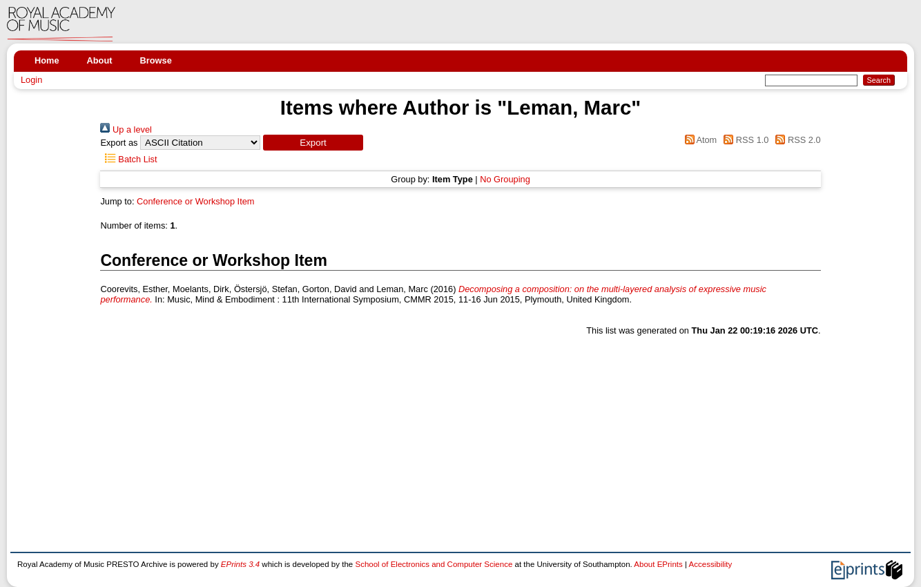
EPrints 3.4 (240, 564)
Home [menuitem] (47, 60)
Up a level (125, 129)
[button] (313, 143)
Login (31, 80)
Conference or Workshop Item (195, 201)
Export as (118, 142)
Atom (698, 140)
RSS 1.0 (744, 140)
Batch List (128, 159)
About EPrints (658, 564)
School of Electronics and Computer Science (433, 564)
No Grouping (505, 179)
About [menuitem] (100, 60)
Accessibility (711, 564)
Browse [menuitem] (156, 60)
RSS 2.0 (796, 140)
